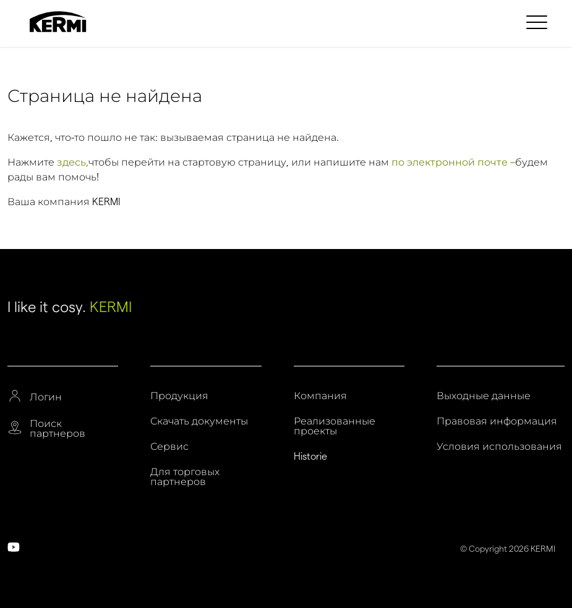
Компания (320, 396)
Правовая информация (497, 421)
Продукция (179, 396)
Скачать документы (199, 421)
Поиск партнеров (57, 429)
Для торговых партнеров (185, 477)
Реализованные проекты (334, 426)
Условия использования (499, 447)
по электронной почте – (453, 162)
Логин (46, 397)
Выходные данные (484, 396)
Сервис (169, 447)
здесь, (72, 162)
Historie (310, 457)
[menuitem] (538, 21)
